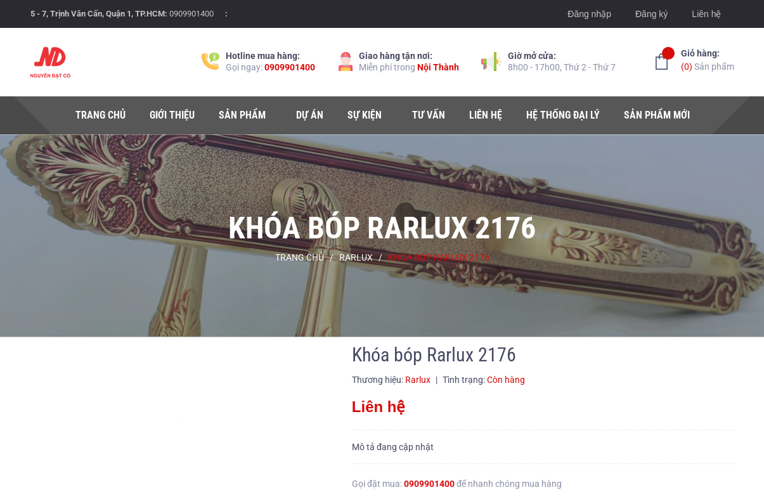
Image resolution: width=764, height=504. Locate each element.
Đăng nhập (589, 14)
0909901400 (191, 13)
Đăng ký (651, 14)
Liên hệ (706, 14)
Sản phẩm (707, 59)
